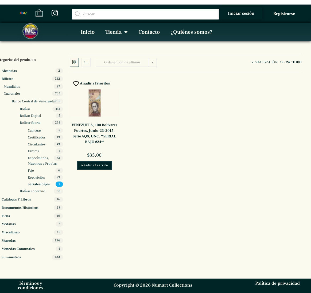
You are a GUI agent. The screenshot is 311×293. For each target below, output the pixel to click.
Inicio (88, 32)
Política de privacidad (277, 283)
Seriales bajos (39, 184)
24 (288, 62)
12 (281, 62)
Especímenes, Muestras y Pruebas (42, 161)
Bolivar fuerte (30, 123)
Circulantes (36, 144)
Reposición (36, 177)
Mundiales (12, 86)
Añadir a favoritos (91, 83)
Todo (297, 62)
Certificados (37, 137)
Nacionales (12, 93)
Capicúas (34, 130)
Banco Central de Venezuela (33, 101)
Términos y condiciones (30, 285)
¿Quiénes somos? (191, 32)
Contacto (149, 32)
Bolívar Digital (30, 116)
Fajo (31, 170)
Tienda (116, 32)
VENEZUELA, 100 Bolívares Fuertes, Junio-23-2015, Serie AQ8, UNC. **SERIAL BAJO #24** (94, 133)
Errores (33, 151)
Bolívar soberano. (33, 191)
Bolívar (25, 109)
